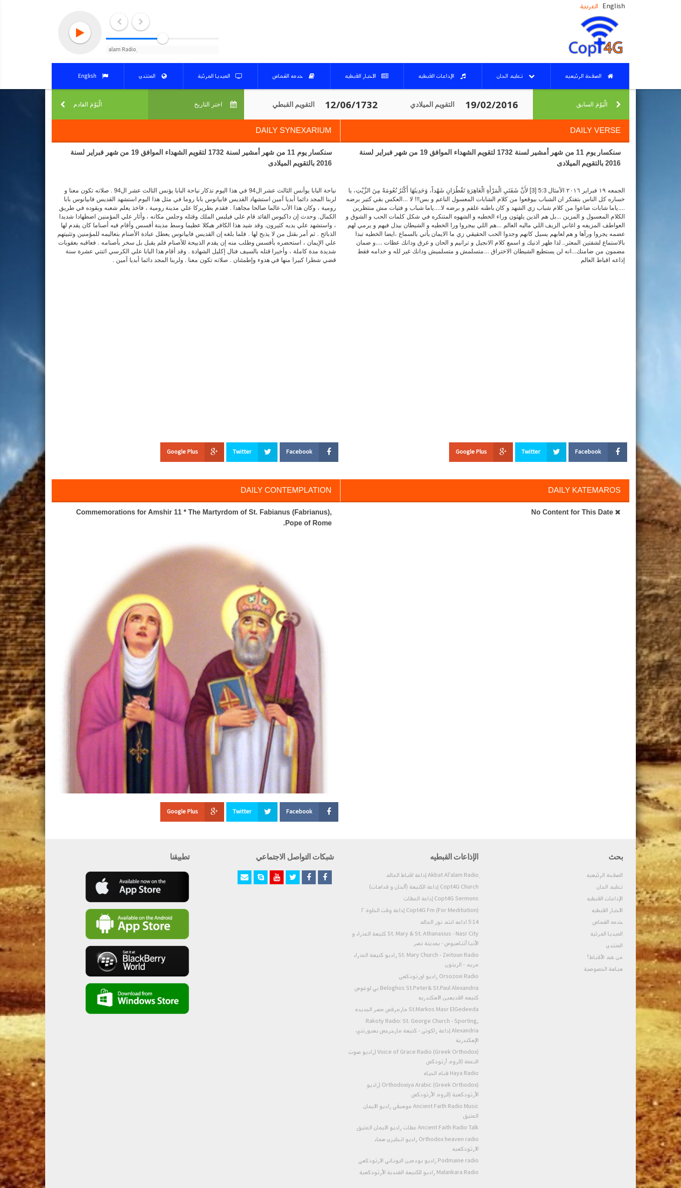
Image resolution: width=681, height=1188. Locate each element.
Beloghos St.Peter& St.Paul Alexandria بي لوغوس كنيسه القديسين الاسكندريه (416, 993)
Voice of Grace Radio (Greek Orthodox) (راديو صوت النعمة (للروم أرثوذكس (413, 1056)
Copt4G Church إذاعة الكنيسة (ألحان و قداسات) (424, 887)
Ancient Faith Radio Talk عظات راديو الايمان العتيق (418, 1128)
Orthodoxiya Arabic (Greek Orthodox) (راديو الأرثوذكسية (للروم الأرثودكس (423, 1089)
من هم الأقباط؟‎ (605, 957)
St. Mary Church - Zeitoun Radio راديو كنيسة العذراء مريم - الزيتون (416, 960)
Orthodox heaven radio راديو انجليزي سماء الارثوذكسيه (426, 1144)
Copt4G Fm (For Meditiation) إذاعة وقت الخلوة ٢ (420, 910)
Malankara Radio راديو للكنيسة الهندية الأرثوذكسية (419, 1172)
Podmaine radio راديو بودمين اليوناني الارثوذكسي (418, 1161)
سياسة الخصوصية (603, 969)
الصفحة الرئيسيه (604, 875)
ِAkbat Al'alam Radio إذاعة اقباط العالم (432, 875)
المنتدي (614, 945)
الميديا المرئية (606, 934)
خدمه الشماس (607, 922)
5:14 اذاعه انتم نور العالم (449, 922)
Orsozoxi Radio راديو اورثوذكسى (439, 976)
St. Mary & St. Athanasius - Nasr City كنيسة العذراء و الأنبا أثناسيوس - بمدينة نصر (415, 938)
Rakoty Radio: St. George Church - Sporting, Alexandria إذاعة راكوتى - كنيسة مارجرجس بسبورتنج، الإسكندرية (417, 1030)
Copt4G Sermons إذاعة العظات (441, 899)
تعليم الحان (609, 887)
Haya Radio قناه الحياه (451, 1073)
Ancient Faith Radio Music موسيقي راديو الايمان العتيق (421, 1111)
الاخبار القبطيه (607, 910)
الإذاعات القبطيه (605, 899)
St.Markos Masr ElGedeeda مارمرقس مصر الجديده (417, 1009)
